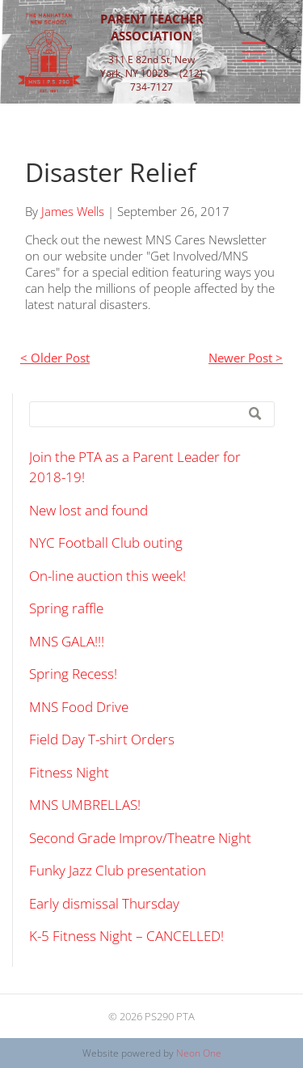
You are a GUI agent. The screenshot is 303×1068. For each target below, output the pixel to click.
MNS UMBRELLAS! (85, 804)
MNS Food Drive (78, 706)
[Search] (152, 414)
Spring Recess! (73, 673)
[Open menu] (254, 52)
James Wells (72, 211)
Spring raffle (66, 608)
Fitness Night (69, 772)
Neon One (198, 1053)
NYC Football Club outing (106, 542)
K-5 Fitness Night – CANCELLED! (126, 935)
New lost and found (88, 510)
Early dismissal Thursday (104, 903)
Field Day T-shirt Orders (102, 739)
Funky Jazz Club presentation (117, 870)
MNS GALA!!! (66, 641)
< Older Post (55, 358)
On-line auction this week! (107, 575)
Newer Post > (245, 358)
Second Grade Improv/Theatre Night (140, 838)
